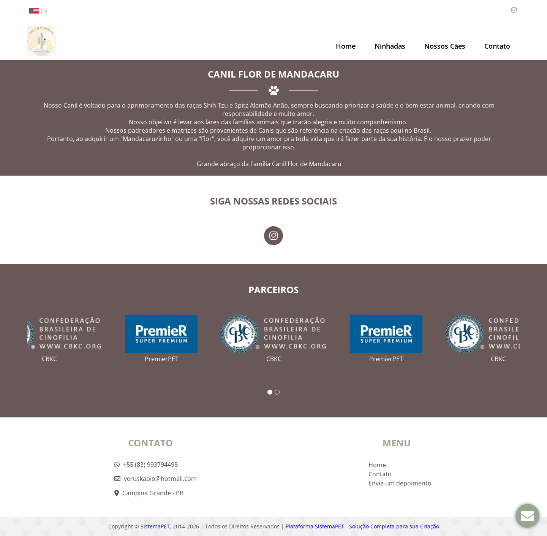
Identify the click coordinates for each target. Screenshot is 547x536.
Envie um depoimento (400, 483)
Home (346, 46)
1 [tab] (269, 392)
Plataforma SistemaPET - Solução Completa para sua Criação (362, 526)
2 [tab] (277, 392)
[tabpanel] (273, 336)
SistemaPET (155, 526)
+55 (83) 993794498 (146, 464)
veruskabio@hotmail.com (155, 478)
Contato (497, 46)
